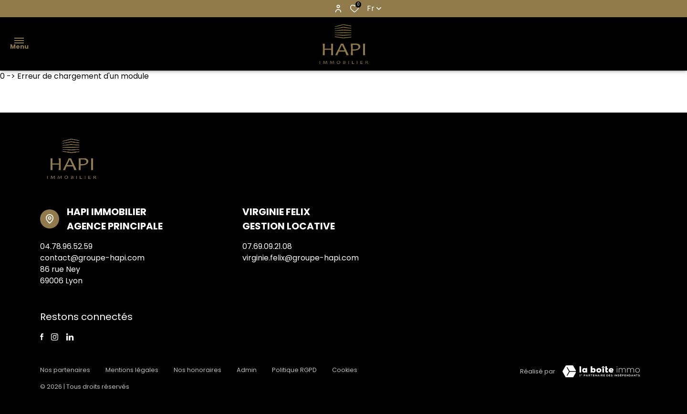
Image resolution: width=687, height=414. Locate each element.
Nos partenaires (65, 370)
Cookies (344, 370)
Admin (247, 370)
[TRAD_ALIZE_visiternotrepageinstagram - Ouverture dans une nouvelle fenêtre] (54, 337)
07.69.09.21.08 (267, 246)
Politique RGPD (294, 370)
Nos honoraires (197, 370)
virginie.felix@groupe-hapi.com (300, 257)
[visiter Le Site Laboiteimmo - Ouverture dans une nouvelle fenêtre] (601, 371)
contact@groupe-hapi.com (92, 257)
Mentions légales (131, 370)
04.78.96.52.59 (66, 246)
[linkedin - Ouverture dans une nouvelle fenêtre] (70, 337)
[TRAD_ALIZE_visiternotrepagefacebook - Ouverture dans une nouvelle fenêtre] (41, 336)
